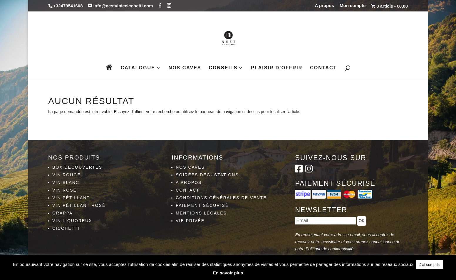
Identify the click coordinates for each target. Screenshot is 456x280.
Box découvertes (77, 167)
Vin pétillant (71, 197)
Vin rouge (66, 174)
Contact (323, 68)
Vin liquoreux (72, 220)
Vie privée (190, 220)
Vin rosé (64, 190)
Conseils (223, 68)
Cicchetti (66, 228)
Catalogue (138, 68)
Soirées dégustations (207, 174)
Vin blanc (65, 182)
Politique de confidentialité (329, 249)
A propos (324, 5)
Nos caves (185, 68)
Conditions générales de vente (221, 197)
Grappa (62, 213)
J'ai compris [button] (430, 264)
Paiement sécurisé (202, 205)
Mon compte (353, 5)
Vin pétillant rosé (78, 205)
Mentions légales (201, 213)
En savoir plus (228, 272)
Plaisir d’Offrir (276, 68)
